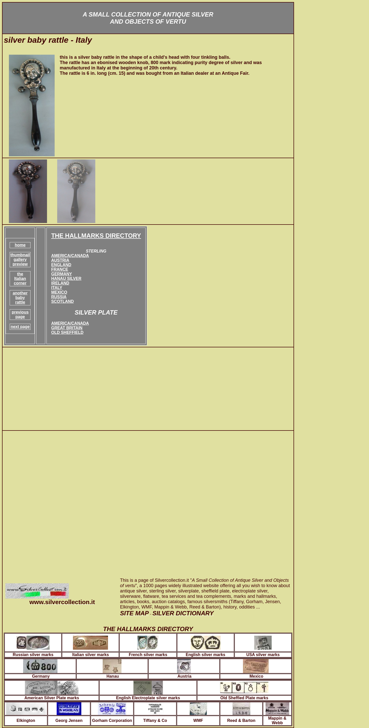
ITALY (56, 288)
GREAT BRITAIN (66, 328)
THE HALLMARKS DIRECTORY (96, 235)
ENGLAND (61, 265)
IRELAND (60, 283)
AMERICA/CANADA (70, 256)
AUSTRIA (60, 260)
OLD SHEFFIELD (67, 332)
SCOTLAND (62, 301)
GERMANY (61, 274)
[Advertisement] (148, 388)
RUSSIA (58, 297)
